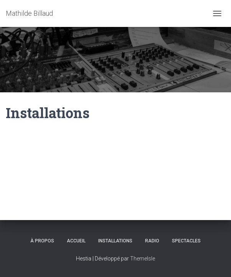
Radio (152, 241)
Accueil (76, 241)
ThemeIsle (142, 258)
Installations (115, 241)
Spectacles (186, 241)
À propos (42, 241)
